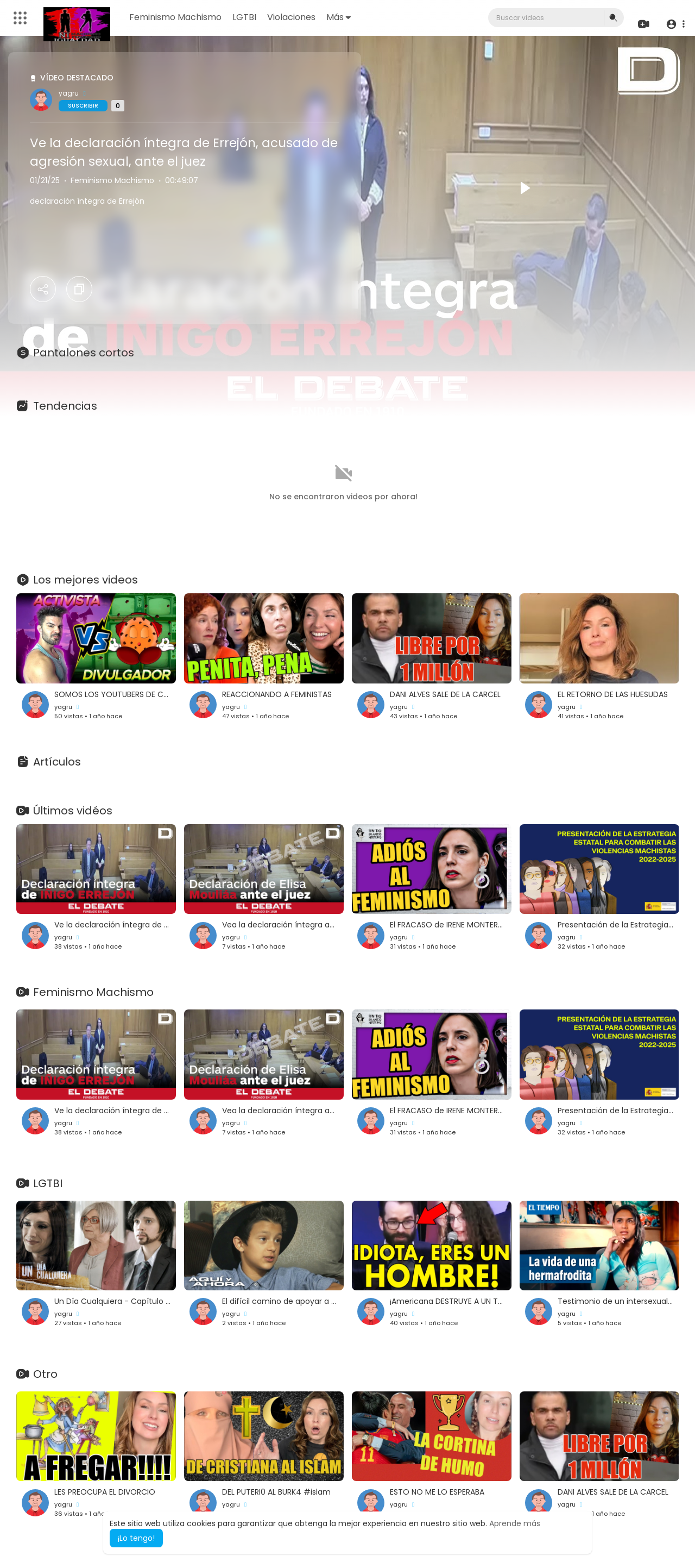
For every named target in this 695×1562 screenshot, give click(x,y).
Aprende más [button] (514, 1523)
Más (339, 17)
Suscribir (83, 106)
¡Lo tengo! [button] (136, 1538)
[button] (675, 24)
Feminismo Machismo (176, 17)
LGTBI (245, 17)
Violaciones (292, 17)
